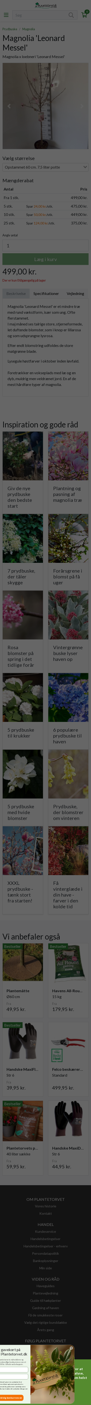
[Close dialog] (9, 1348)
